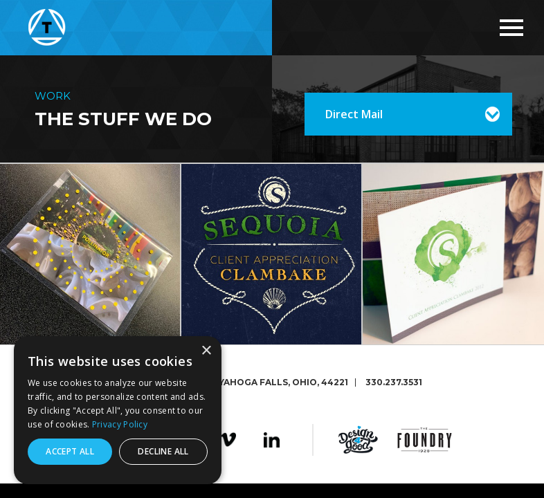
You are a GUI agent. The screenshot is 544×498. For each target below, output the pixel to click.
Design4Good (358, 440)
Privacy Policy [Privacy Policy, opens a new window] (119, 424)
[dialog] (117, 410)
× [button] (206, 351)
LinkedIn (271, 440)
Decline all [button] (163, 451)
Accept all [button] (70, 451)
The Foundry (424, 440)
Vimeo (228, 440)
